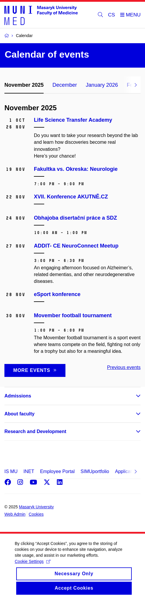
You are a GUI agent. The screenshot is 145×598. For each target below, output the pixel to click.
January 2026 (102, 85)
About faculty (19, 413)
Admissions (17, 395)
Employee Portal (57, 471)
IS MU (10, 471)
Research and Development (35, 431)
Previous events (124, 367)
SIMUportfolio (94, 471)
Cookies (36, 514)
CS (111, 15)
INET (28, 471)
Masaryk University (36, 507)
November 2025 (24, 85)
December (64, 85)
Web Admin (14, 514)
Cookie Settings (32, 565)
